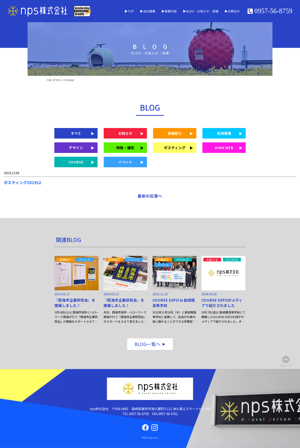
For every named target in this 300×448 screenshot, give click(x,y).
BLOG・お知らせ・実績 (202, 11)
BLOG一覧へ (148, 344)
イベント (125, 161)
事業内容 (171, 11)
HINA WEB (224, 147)
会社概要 (149, 11)
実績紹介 (175, 133)
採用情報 (224, 133)
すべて (76, 133)
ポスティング (174, 147)
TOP (131, 11)
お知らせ (125, 133)
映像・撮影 (125, 147)
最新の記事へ (150, 196)
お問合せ (234, 11)
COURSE (76, 161)
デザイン (76, 147)
